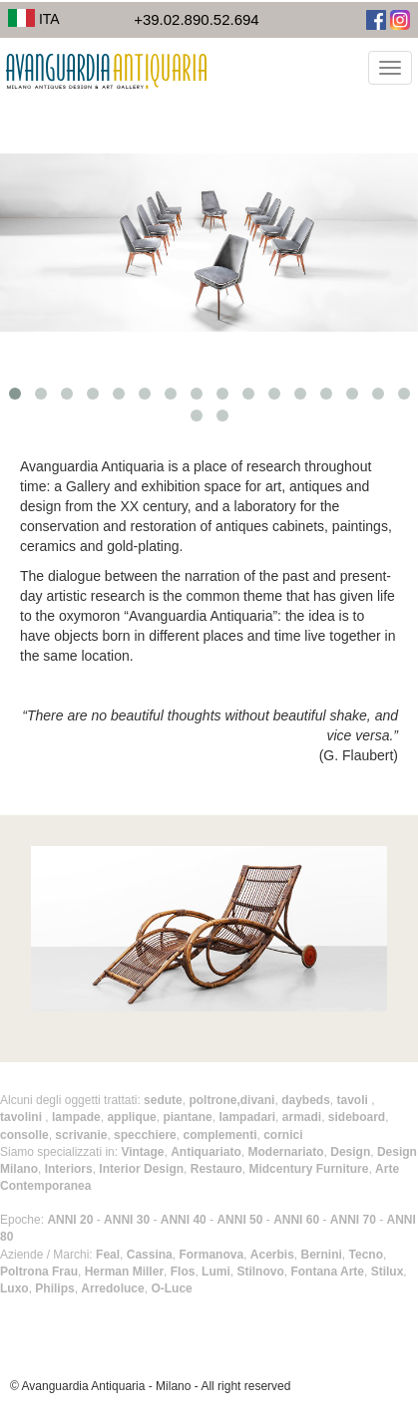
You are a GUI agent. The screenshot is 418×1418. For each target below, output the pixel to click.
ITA (34, 19)
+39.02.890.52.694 (196, 19)
